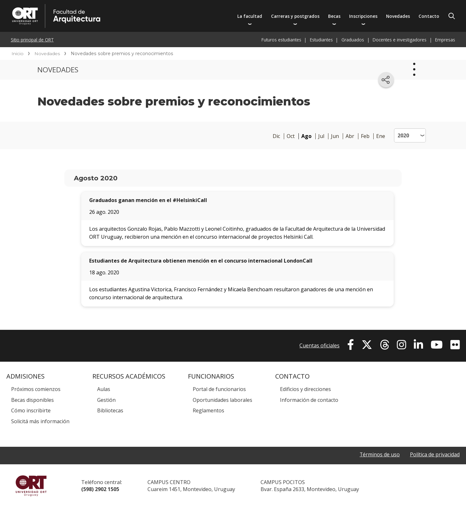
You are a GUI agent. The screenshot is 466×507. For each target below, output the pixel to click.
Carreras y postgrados (295, 16)
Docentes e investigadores (400, 40)
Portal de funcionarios (219, 389)
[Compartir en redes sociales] (386, 79)
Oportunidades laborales (222, 399)
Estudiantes (321, 40)
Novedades (398, 16)
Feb (365, 136)
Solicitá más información (40, 421)
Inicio (17, 53)
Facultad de (117, 7)
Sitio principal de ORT (32, 40)
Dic (276, 136)
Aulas (103, 389)
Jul (321, 136)
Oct (291, 136)
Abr (350, 136)
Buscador (452, 16)
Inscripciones (363, 16)
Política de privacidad (435, 454)
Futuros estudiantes (281, 40)
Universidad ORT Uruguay (31, 485)
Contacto (429, 16)
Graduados (352, 40)
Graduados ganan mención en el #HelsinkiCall (148, 200)
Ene (380, 136)
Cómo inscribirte (31, 410)
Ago (306, 136)
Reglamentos (208, 410)
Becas (334, 16)
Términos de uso (379, 454)
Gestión (106, 399)
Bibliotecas (110, 410)
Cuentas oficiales (319, 345)
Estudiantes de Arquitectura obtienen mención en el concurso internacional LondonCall (200, 260)
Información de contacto (309, 399)
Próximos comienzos (36, 389)
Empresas (445, 40)
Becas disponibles (32, 399)
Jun (335, 136)
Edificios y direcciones (305, 389)
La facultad (249, 16)
